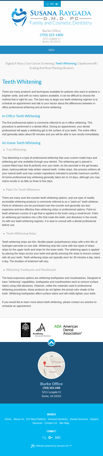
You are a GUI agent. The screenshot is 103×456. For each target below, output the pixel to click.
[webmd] (58, 437)
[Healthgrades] (47, 4)
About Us (19, 419)
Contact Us (50, 423)
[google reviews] (50, 437)
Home (8, 419)
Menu (52, 50)
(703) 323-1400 (51, 35)
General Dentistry (58, 419)
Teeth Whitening (65, 63)
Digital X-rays (14, 63)
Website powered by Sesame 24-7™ (51, 446)
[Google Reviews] (57, 4)
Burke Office (51, 31)
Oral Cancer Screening (39, 63)
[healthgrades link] (44, 437)
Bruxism (68, 68)
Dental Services (79, 419)
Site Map (64, 423)
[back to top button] (51, 342)
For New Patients (36, 419)
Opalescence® (87, 63)
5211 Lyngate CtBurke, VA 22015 (51, 40)
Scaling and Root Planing (45, 68)
